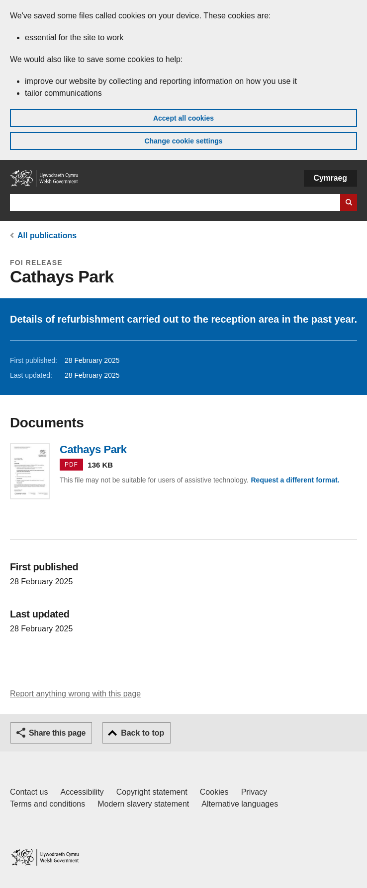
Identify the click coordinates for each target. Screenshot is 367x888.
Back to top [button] (142, 733)
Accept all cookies (183, 118)
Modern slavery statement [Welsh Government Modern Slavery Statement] (143, 804)
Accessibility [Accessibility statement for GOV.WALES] (81, 792)
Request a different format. (295, 480)
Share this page (57, 733)
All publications (47, 235)
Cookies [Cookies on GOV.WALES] (214, 792)
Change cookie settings (183, 141)
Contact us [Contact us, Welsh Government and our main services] (29, 792)
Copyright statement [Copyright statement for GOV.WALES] (151, 792)
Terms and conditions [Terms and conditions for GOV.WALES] (47, 804)
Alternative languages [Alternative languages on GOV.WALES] (239, 804)
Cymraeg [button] (330, 178)
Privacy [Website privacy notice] (254, 792)
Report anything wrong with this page (75, 693)
